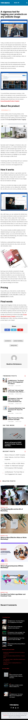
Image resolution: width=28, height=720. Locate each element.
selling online (14, 345)
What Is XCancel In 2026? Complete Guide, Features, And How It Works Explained (15, 457)
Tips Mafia (5, 3)
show (9, 110)
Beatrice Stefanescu (14, 364)
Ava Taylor (11, 385)
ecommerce (8, 340)
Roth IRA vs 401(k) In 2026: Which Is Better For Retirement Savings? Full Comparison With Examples (14, 466)
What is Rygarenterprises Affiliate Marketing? (12, 566)
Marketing (4, 507)
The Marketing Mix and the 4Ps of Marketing (12, 510)
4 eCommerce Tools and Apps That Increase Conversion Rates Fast (15, 400)
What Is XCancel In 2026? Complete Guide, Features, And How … (13, 444)
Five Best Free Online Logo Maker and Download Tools (13, 595)
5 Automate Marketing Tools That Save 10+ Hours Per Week (16, 409)
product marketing (18, 340)
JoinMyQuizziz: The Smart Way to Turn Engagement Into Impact (16, 382)
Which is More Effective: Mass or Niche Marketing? (14, 538)
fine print (5, 715)
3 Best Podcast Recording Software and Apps (15, 418)
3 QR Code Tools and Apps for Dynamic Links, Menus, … (16, 391)
